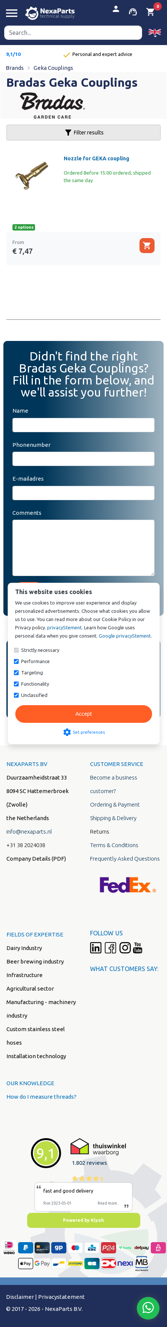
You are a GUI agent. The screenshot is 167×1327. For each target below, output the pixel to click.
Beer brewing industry (35, 961)
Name (20, 410)
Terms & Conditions (114, 845)
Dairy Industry (24, 948)
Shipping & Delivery (113, 818)
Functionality (35, 683)
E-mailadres (28, 478)
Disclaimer (20, 1297)
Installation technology (36, 1056)
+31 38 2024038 (25, 845)
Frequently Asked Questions (125, 858)
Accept (83, 714)
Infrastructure (24, 975)
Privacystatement (61, 1297)
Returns (99, 831)
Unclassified (34, 695)
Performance (35, 661)
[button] (154, 32)
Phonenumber (31, 445)
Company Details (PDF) (36, 858)
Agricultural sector (30, 988)
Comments (26, 513)
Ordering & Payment (115, 804)
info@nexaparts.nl (29, 831)
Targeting (32, 672)
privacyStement (64, 627)
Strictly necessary (40, 650)
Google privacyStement (125, 635)
